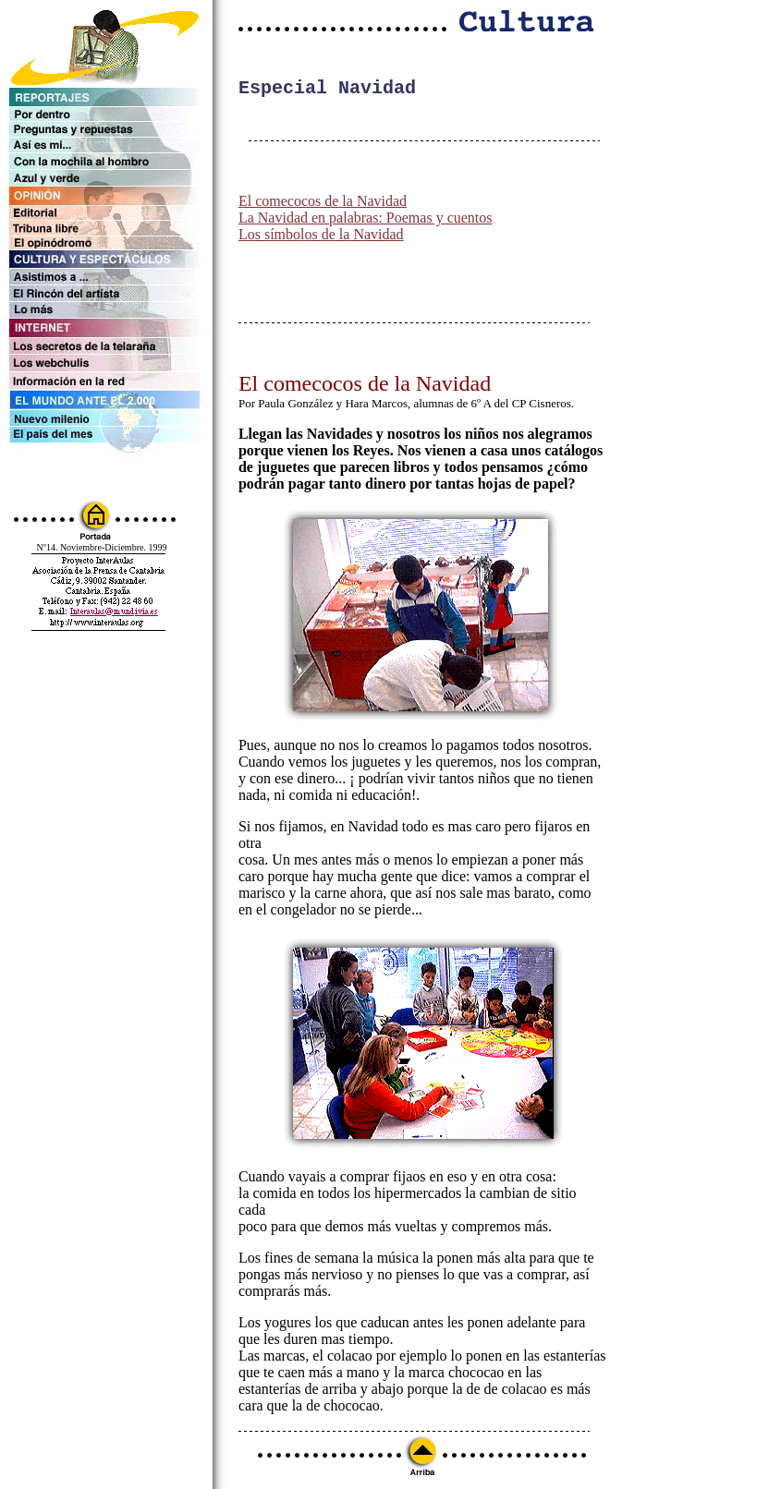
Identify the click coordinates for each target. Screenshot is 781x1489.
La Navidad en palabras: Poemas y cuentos (365, 221)
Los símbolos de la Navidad (321, 238)
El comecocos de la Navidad (322, 204)
